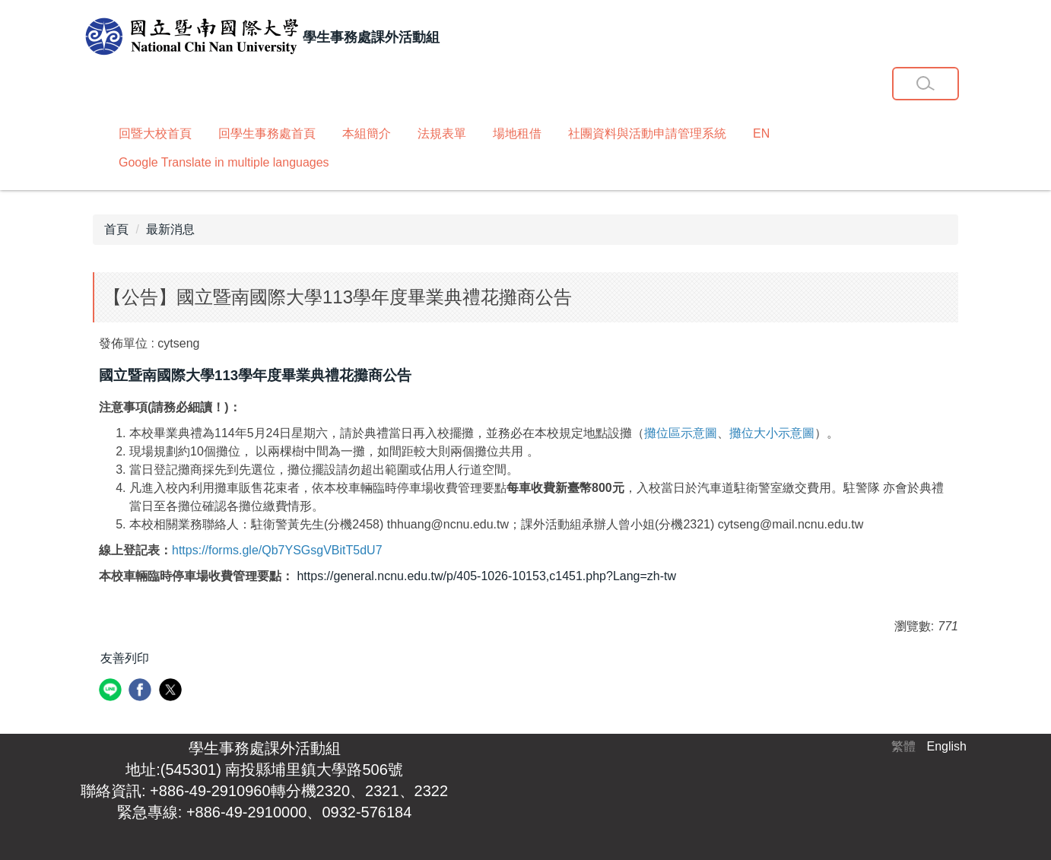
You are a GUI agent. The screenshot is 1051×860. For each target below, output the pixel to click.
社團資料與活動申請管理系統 (647, 133)
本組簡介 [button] (366, 133)
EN (761, 133)
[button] (925, 83)
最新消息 (170, 229)
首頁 (116, 229)
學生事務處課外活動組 (265, 748)
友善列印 (124, 658)
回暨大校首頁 (155, 133)
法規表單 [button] (442, 133)
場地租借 (517, 133)
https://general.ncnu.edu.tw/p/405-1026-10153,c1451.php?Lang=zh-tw (486, 576)
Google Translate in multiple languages (224, 162)
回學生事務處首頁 (267, 133)
